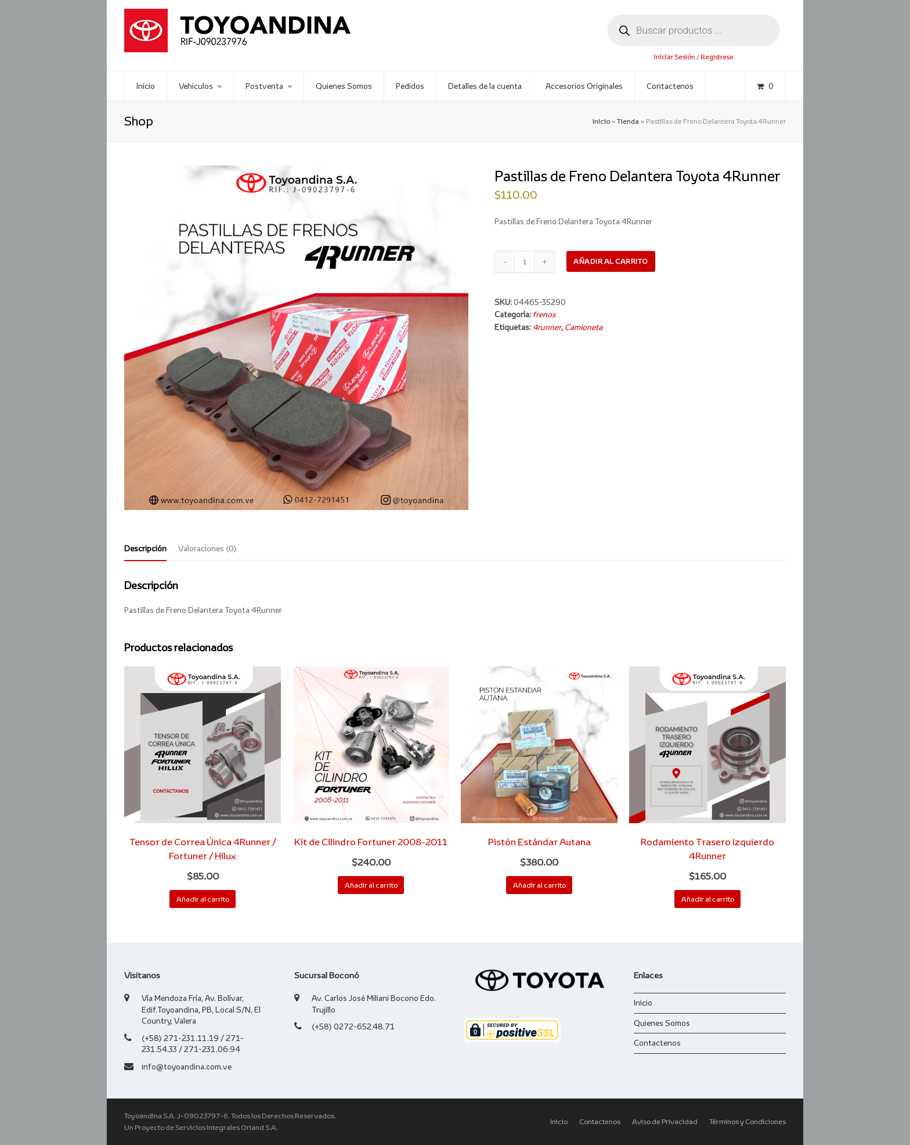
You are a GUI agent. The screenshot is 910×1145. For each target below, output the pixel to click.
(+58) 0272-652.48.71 (353, 1026)
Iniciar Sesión (674, 56)
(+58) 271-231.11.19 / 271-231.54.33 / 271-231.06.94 (193, 1044)
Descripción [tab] (145, 548)
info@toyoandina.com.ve (187, 1066)
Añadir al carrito (610, 261)
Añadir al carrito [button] (202, 899)
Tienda (628, 121)
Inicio (601, 121)
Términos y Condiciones (747, 1121)
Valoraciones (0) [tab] (207, 548)
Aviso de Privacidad (665, 1121)
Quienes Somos (662, 1023)
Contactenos (657, 1043)
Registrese (717, 56)
